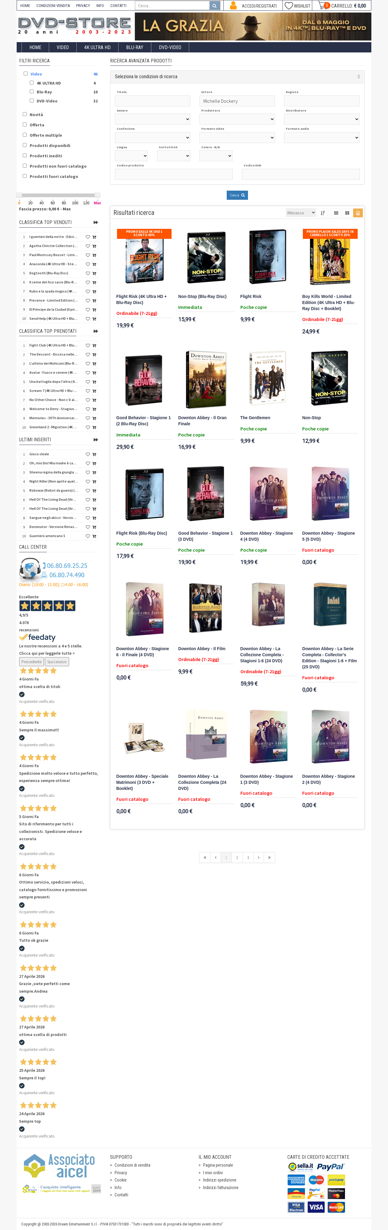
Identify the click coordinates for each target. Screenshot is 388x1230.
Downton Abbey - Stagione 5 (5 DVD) (328, 536)
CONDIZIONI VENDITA (53, 5)
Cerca (237, 195)
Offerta (37, 125)
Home (35, 47)
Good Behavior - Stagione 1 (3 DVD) (205, 536)
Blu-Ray (134, 47)
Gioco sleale (39, 454)
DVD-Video (170, 47)
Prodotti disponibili (50, 145)
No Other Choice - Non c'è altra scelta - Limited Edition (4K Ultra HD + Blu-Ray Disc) (53, 399)
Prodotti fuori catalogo (54, 176)
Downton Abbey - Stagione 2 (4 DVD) (328, 779)
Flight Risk (251, 296)
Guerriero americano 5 (47, 535)
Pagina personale (218, 1165)
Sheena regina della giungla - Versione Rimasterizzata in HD (53, 472)
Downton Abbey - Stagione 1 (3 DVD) (266, 779)
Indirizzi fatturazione (221, 1187)
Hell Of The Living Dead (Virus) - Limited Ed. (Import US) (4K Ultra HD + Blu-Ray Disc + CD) (53, 508)
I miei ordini (213, 1172)
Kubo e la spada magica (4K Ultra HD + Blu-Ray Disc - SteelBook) (53, 291)
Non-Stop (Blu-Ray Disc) (202, 296)
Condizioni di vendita (132, 1165)
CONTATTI (118, 5)
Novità (36, 114)
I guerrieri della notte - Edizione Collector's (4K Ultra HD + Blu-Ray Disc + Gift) (53, 236)
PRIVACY (83, 5)
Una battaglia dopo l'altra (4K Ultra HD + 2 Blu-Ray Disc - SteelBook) (53, 381)
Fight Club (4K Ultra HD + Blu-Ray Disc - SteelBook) (53, 345)
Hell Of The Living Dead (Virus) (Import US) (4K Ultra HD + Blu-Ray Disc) (53, 499)
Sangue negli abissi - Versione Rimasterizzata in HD (53, 517)
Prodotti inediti (46, 156)
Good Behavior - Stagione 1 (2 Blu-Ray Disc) (143, 421)
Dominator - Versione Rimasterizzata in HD (53, 526)
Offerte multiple (46, 135)
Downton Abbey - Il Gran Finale (202, 421)
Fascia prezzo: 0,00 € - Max (45, 209)
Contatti (121, 1194)
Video (63, 47)
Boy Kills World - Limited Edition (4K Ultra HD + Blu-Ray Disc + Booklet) (328, 302)
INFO (100, 5)
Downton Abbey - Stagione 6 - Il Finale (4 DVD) (142, 652)
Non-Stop (311, 418)
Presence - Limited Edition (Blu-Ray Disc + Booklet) (53, 300)
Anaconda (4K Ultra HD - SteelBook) (53, 264)
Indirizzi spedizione (219, 1180)
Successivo (57, 661)
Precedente (32, 661)
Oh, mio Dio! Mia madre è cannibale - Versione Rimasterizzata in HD (53, 463)
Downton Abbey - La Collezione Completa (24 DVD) (202, 782)
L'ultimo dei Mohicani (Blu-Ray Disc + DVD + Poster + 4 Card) (53, 363)
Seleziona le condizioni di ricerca (146, 76)
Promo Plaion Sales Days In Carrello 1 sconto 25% (330, 233)
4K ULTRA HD (97, 47)
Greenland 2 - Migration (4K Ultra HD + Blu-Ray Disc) (53, 427)
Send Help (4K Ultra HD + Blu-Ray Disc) (53, 318)
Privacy (121, 1172)
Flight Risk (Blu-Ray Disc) (141, 533)
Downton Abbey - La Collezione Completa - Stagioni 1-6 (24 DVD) (262, 655)
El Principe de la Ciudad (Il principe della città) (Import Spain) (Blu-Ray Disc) (53, 309)
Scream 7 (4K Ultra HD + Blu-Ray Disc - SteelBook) (53, 390)
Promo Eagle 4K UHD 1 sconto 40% (144, 233)
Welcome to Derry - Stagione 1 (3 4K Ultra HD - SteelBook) (53, 408)
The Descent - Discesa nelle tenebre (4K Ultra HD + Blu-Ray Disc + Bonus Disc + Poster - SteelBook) (53, 354)
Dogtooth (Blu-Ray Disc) (48, 273)
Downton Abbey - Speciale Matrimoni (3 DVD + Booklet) (142, 782)
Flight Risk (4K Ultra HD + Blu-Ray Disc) (141, 299)
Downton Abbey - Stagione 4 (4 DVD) (266, 536)
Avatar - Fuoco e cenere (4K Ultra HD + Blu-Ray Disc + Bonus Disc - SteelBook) (53, 372)
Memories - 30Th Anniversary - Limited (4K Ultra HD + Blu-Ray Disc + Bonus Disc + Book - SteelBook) (53, 418)
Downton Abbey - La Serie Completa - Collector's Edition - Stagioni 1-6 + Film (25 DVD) (329, 658)
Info (118, 1187)
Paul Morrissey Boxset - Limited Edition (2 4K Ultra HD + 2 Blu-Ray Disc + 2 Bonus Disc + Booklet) (53, 254)
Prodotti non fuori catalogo (58, 166)
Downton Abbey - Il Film (202, 649)
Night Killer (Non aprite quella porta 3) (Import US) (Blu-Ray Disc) (53, 481)
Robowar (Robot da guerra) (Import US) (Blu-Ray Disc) (53, 490)
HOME (25, 5)
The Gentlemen (255, 418)
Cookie (121, 1180)
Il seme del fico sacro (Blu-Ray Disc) (53, 282)
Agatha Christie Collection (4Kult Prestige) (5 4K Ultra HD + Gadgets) (53, 245)
